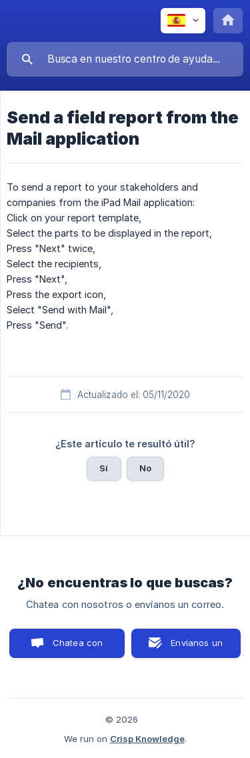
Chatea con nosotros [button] (75, 647)
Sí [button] (103, 468)
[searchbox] (125, 59)
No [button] (145, 468)
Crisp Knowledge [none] (147, 738)
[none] (183, 20)
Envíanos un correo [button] (197, 647)
